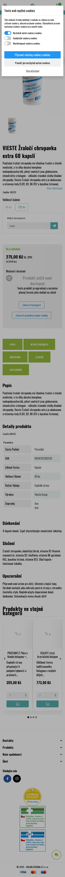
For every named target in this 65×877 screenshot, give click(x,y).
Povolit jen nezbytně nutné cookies (32, 63)
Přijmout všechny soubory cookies (32, 55)
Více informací (32, 71)
